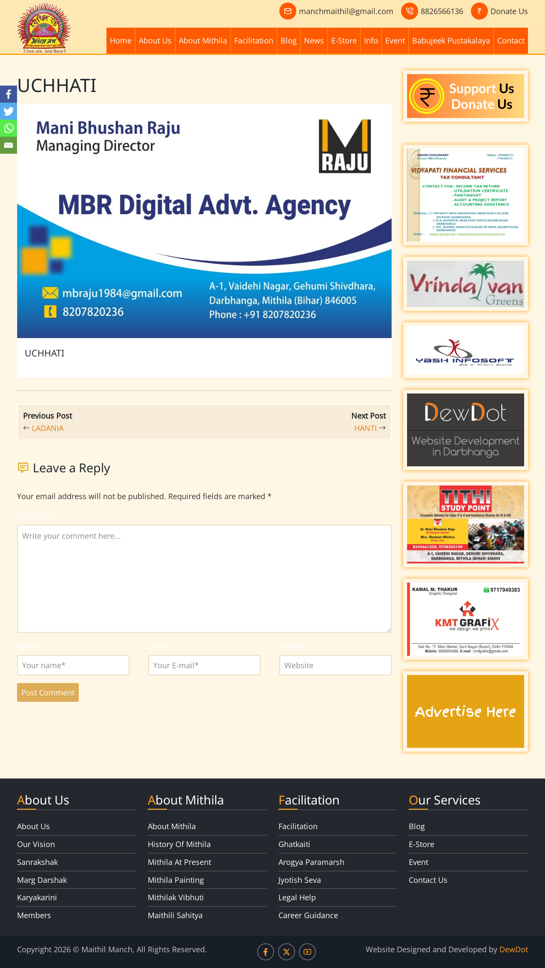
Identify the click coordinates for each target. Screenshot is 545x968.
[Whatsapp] (8, 128)
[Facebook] (8, 94)
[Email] (8, 145)
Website (293, 646)
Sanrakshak (37, 862)
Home (121, 40)
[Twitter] (8, 111)
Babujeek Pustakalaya (451, 40)
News (314, 40)
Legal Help (297, 897)
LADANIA (47, 428)
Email (161, 646)
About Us (155, 40)
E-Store (344, 40)
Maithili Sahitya (175, 915)
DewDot (513, 949)
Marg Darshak (42, 880)
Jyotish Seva (299, 880)
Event (395, 40)
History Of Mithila (179, 844)
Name (31, 646)
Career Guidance (308, 915)
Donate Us (509, 11)
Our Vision (36, 844)
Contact (511, 40)
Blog (289, 40)
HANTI (365, 428)
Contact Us (428, 880)
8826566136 (442, 11)
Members (34, 915)
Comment (38, 516)
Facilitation (253, 40)
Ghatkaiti (294, 844)
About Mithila (203, 40)
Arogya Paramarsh (311, 862)
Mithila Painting (176, 880)
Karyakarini (37, 897)
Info (371, 40)
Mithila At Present (179, 862)
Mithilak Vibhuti (176, 897)
